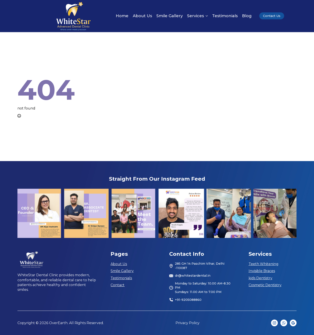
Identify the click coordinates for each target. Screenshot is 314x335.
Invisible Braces (262, 271)
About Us (142, 15)
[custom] (283, 323)
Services (195, 15)
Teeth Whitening (263, 264)
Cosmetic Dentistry (265, 285)
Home (122, 15)
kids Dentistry (260, 278)
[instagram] (274, 323)
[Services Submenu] (206, 16)
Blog (247, 15)
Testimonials (225, 15)
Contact (118, 285)
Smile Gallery (169, 15)
